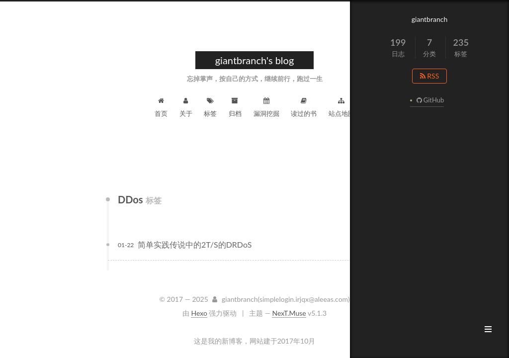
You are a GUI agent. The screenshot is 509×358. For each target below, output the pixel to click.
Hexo (199, 313)
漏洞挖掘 (266, 107)
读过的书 (304, 107)
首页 (161, 107)
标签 (210, 107)
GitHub (429, 100)
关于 (185, 107)
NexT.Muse (289, 313)
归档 (235, 107)
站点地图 (341, 107)
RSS (429, 76)
